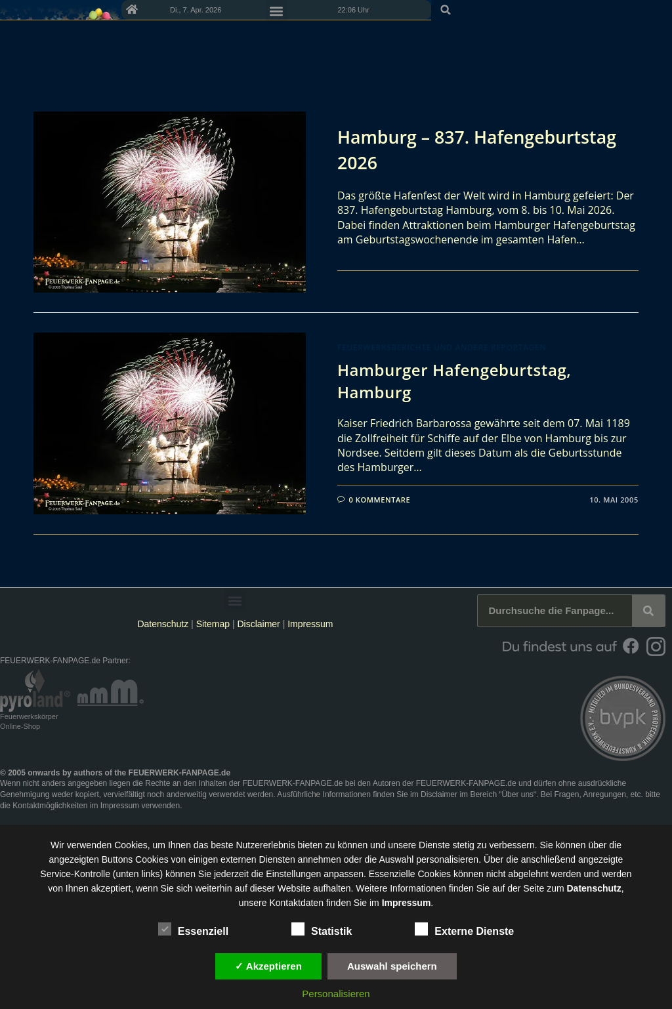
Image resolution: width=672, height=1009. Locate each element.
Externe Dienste (464, 929)
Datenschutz (162, 624)
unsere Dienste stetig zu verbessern (461, 845)
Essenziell (193, 929)
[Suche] (648, 611)
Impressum (310, 624)
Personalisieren (335, 993)
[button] (657, 10)
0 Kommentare (380, 499)
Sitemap (214, 624)
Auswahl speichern (392, 966)
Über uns (517, 794)
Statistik (321, 929)
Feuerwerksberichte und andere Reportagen (441, 347)
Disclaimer (258, 624)
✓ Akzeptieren (268, 966)
